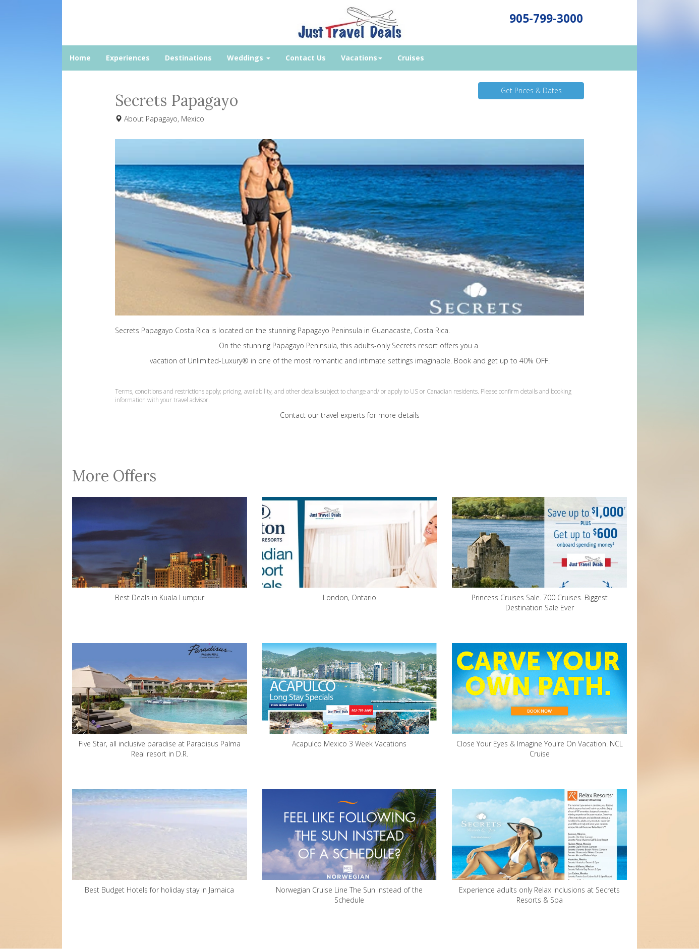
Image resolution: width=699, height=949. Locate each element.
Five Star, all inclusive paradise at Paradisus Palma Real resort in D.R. (159, 700)
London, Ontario (349, 549)
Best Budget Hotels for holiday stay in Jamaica (159, 842)
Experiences (128, 57)
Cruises (410, 57)
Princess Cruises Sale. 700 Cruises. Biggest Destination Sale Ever (539, 554)
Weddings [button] (248, 57)
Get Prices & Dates (531, 90)
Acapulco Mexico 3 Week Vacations (349, 695)
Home (80, 57)
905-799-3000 (546, 18)
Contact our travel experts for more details (350, 415)
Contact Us (305, 57)
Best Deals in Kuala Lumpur (159, 549)
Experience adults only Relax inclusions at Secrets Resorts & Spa (539, 847)
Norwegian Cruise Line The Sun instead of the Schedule (349, 847)
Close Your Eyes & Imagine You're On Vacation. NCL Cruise (539, 700)
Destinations (188, 57)
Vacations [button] (361, 57)
